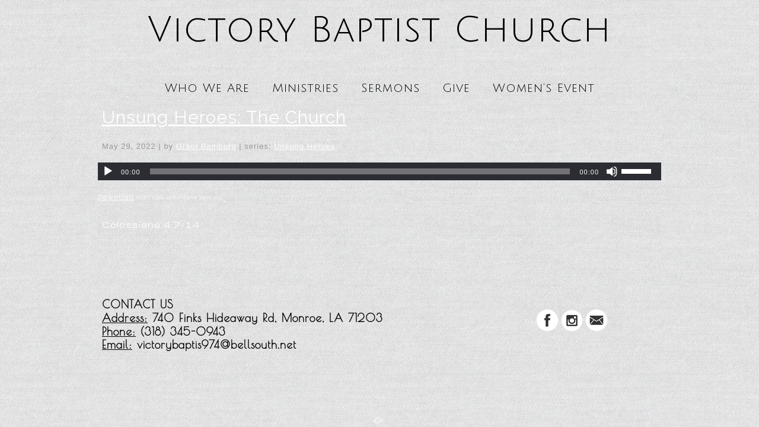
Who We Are (207, 88)
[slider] (360, 171)
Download (116, 197)
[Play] (108, 171)
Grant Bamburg (206, 146)
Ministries (305, 88)
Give (456, 88)
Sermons (390, 88)
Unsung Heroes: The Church (224, 117)
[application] (379, 171)
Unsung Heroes (304, 146)
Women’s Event (544, 88)
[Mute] (612, 171)
